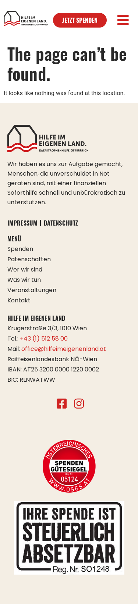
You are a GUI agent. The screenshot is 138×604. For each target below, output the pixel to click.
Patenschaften (29, 259)
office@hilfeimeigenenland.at (63, 349)
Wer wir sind (24, 269)
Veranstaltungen (31, 290)
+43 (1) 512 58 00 (44, 338)
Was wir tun (24, 280)
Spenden (20, 249)
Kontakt (19, 300)
